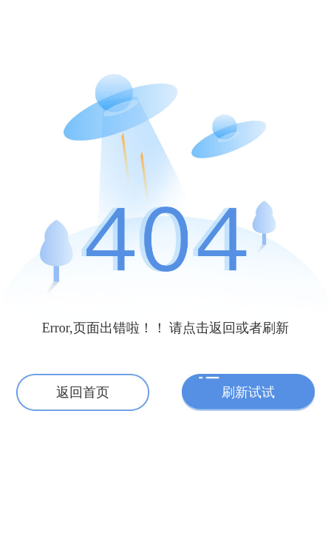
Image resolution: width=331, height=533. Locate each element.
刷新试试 (248, 392)
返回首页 (82, 392)
